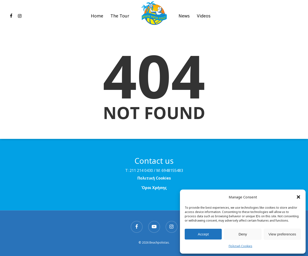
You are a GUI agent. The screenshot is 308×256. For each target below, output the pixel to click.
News (184, 18)
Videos (204, 18)
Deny (242, 234)
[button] (298, 197)
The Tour (119, 18)
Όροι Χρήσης (154, 187)
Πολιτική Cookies (240, 246)
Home (97, 18)
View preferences (282, 234)
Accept (203, 234)
